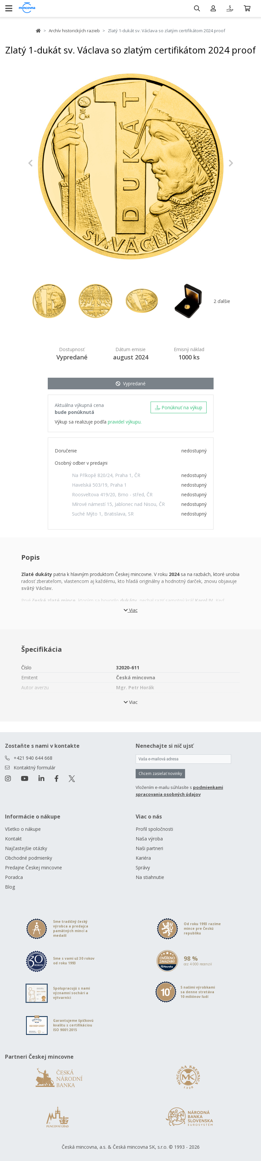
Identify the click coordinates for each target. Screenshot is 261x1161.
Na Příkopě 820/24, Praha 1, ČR (106, 475)
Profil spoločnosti (154, 829)
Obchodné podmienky (28, 858)
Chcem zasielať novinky (160, 773)
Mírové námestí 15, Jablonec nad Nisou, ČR (118, 504)
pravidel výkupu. (125, 422)
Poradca (14, 877)
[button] (43, 163)
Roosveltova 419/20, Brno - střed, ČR (112, 494)
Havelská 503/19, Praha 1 (99, 485)
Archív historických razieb (74, 31)
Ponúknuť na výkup (178, 407)
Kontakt (13, 838)
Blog (10, 887)
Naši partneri (149, 848)
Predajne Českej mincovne (33, 867)
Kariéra (143, 858)
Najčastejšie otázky (26, 848)
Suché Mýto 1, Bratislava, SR (103, 514)
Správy (143, 867)
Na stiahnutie (150, 877)
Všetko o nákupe (23, 829)
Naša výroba (149, 838)
